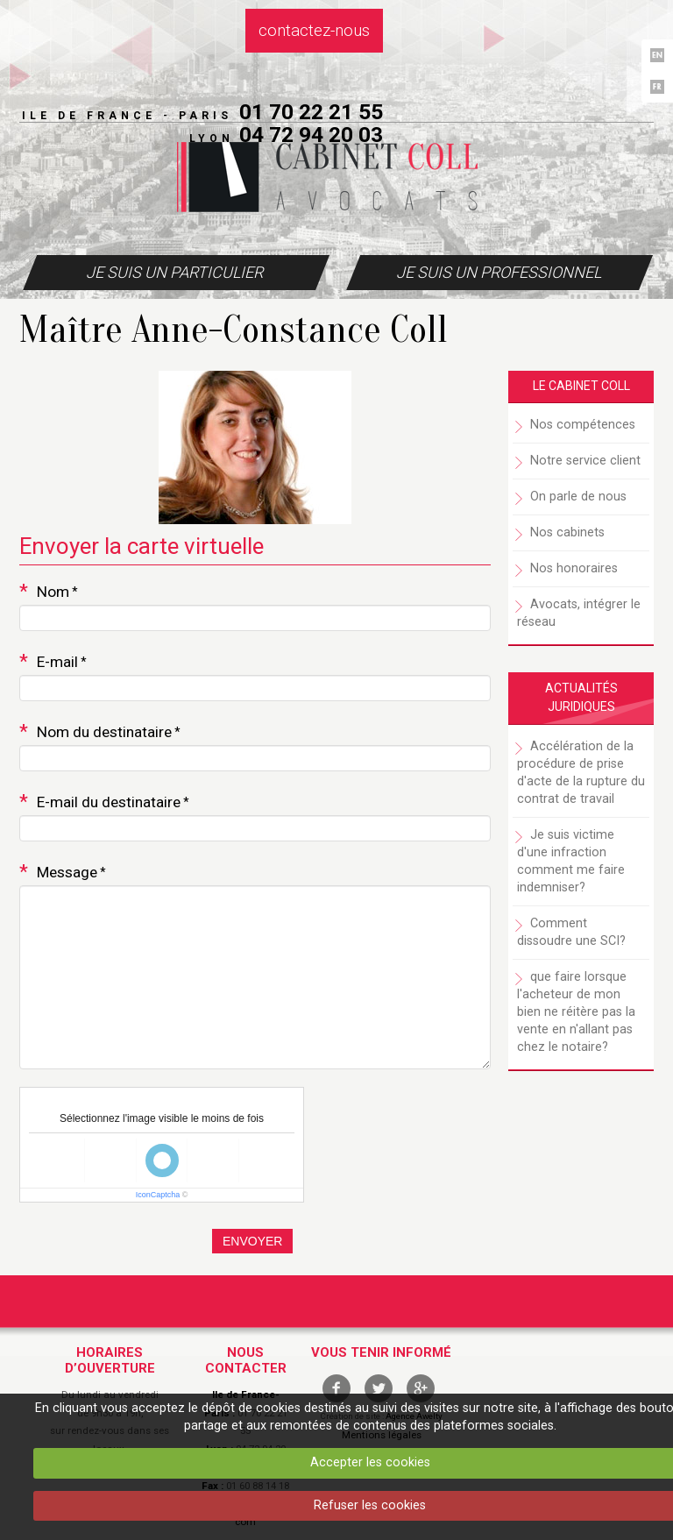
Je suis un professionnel (498, 272)
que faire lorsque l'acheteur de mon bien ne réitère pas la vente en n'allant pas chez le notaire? (576, 1011)
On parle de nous (578, 496)
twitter (379, 1388)
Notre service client (585, 460)
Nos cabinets (567, 532)
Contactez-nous (314, 30)
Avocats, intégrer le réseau (579, 613)
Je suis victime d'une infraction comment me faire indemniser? (571, 861)
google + (421, 1388)
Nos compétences (582, 424)
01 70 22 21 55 (311, 111)
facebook (336, 1388)
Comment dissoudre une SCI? (571, 932)
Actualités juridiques (581, 697)
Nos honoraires (574, 568)
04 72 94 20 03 (311, 134)
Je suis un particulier (174, 272)
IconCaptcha (158, 1194)
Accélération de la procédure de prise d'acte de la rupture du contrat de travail (581, 772)
